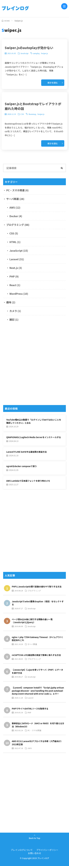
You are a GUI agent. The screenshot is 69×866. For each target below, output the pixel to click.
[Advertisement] (34, 364)
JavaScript (24, 53)
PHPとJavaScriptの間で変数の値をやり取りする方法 (36, 586)
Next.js (13, 268)
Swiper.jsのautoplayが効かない (29, 47)
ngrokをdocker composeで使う (21, 466)
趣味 (8, 302)
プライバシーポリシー (47, 849)
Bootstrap (32, 114)
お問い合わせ (34, 853)
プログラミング (15, 225)
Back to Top (34, 838)
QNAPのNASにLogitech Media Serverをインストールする (33, 437)
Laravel (14, 259)
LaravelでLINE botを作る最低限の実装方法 (26, 451)
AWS (12, 207)
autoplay (36, 53)
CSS (22, 114)
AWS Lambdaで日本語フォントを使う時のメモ (28, 480)
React (12, 285)
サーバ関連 (12, 199)
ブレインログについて (22, 849)
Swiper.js (44, 53)
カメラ (13, 311)
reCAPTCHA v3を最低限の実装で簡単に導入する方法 (36, 655)
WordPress (16, 294)
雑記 (11, 319)
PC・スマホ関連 (15, 190)
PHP (12, 276)
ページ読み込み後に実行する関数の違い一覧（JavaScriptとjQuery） (32, 621)
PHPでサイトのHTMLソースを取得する (30, 708)
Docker (13, 216)
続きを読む (53, 82)
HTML (13, 242)
